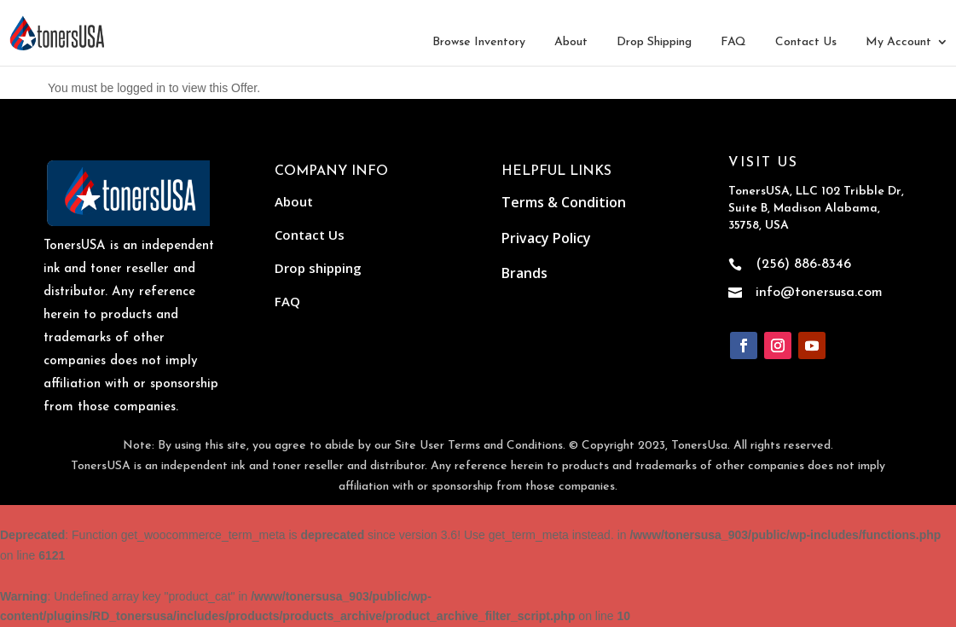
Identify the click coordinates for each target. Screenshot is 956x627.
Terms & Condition (563, 202)
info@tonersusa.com (819, 292)
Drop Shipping (654, 42)
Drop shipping (318, 267)
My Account (898, 42)
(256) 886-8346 (803, 264)
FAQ (733, 42)
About (571, 42)
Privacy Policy (546, 238)
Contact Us (806, 42)
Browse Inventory (478, 42)
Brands (524, 273)
